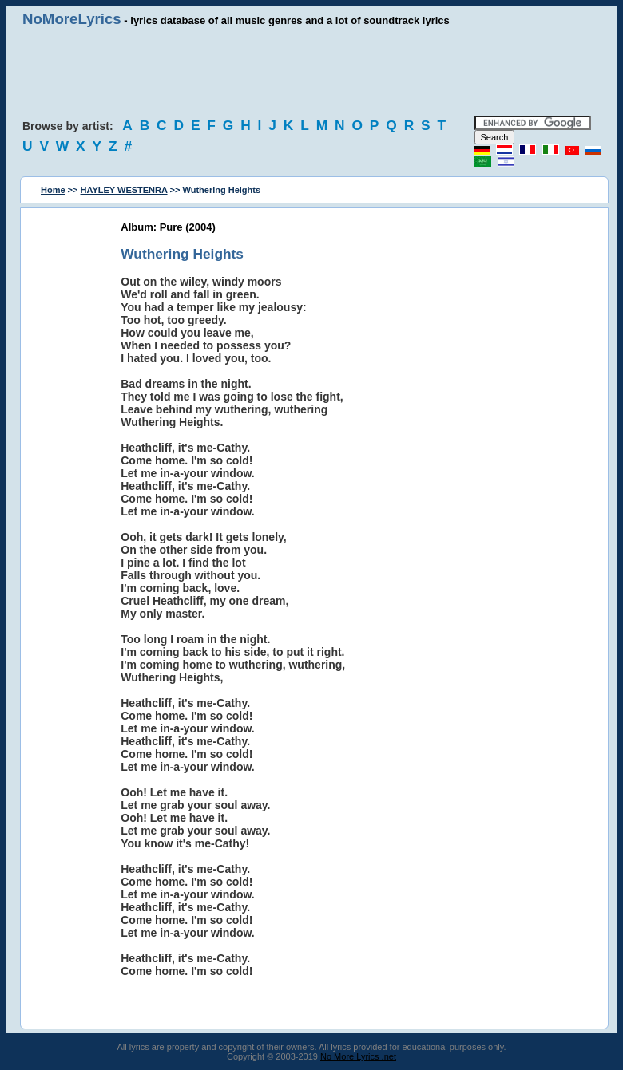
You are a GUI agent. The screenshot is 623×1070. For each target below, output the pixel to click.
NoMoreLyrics (71, 18)
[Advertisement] (311, 72)
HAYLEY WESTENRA (124, 190)
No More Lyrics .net (358, 1056)
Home (53, 190)
